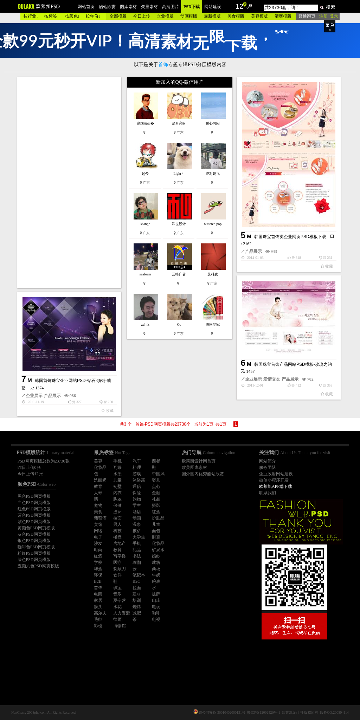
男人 (117, 524)
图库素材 (128, 6)
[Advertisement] (70, 182)
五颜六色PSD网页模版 (38, 565)
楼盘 (117, 537)
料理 (137, 467)
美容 (98, 461)
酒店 (137, 511)
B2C (136, 581)
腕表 (156, 581)
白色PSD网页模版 (34, 502)
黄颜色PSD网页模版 (36, 527)
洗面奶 (100, 480)
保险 (137, 492)
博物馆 (119, 625)
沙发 (98, 543)
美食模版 (235, 16)
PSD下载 (192, 6)
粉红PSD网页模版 (34, 553)
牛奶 (156, 575)
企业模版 (165, 16)
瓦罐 (117, 467)
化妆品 (100, 467)
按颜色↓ (72, 16)
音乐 (117, 594)
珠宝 (117, 587)
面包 (156, 530)
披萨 (117, 511)
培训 (137, 600)
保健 (117, 505)
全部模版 (118, 16)
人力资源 (121, 613)
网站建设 (212, 6)
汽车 (137, 461)
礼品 (156, 499)
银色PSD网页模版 (34, 540)
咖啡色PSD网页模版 (36, 546)
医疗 (117, 562)
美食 (98, 511)
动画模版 (188, 16)
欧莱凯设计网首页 (199, 461)
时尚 (98, 549)
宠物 (98, 505)
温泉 (137, 524)
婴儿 (156, 480)
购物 (137, 499)
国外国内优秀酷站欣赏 (203, 473)
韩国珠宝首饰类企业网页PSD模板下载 (290, 236)
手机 (117, 461)
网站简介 (267, 461)
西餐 (156, 461)
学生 (137, 505)
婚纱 (156, 556)
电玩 (156, 606)
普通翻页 (306, 16)
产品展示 (253, 251)
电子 (98, 537)
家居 (98, 600)
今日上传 (141, 16)
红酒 (156, 511)
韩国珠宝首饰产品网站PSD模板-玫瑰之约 (293, 364)
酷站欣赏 (107, 6)
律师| (117, 619)
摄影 (156, 505)
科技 (117, 530)
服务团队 (267, 467)
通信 (137, 486)
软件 (117, 575)
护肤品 (158, 518)
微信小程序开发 (274, 480)
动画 (137, 518)
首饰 (98, 587)
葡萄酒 (100, 518)
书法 (137, 556)
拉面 (117, 518)
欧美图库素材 (194, 467)
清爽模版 (283, 16)
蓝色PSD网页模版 (34, 515)
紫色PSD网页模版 (34, 521)
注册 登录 (328, 16)
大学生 (139, 537)
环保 (98, 575)
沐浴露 (139, 480)
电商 (98, 594)
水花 (117, 606)
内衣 (117, 492)
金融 (156, 492)
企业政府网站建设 (276, 473)
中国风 (158, 473)
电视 (156, 619)
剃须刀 (119, 568)
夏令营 (119, 600)
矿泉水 (158, 549)
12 (239, 6)
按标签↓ (51, 16)
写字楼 (119, 556)
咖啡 (156, 613)
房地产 (119, 543)
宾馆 (98, 524)
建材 (137, 594)
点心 (156, 486)
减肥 (137, 613)
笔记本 (139, 575)
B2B (98, 581)
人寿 (98, 492)
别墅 (117, 486)
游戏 (137, 473)
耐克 (156, 537)
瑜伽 (137, 562)
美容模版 (259, 16)
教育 (98, 486)
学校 (98, 562)
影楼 (98, 625)
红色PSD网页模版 (34, 508)
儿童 (117, 480)
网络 (98, 530)
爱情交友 (271, 379)
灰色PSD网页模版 (34, 534)
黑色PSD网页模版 (34, 496)
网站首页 (86, 6)
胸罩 (117, 499)
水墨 (117, 473)
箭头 (98, 606)
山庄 (156, 600)
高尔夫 (100, 613)
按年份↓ (93, 16)
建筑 (156, 562)
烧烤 (137, 606)
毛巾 (98, 619)
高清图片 (170, 6)
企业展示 (253, 379)
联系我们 (267, 492)
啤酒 (98, 568)
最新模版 (212, 16)
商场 (156, 568)
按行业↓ (31, 16)
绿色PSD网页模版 (34, 559)
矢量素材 (149, 6)
